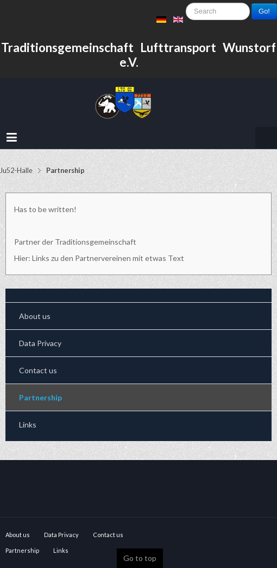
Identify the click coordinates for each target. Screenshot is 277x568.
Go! (264, 11)
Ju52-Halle (16, 171)
